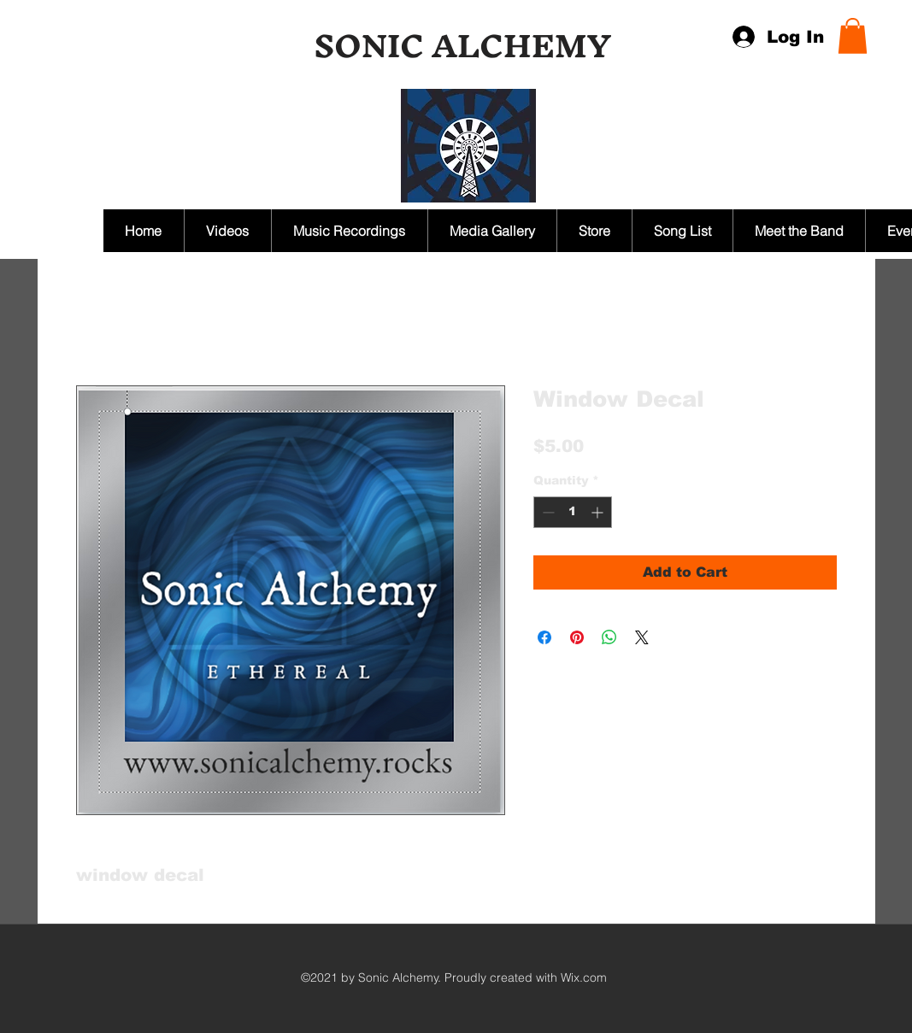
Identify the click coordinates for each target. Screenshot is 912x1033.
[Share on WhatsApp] (609, 637)
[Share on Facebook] (544, 637)
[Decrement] (546, 512)
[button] (853, 36)
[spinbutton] (572, 512)
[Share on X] (642, 637)
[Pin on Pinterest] (577, 637)
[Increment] (598, 512)
